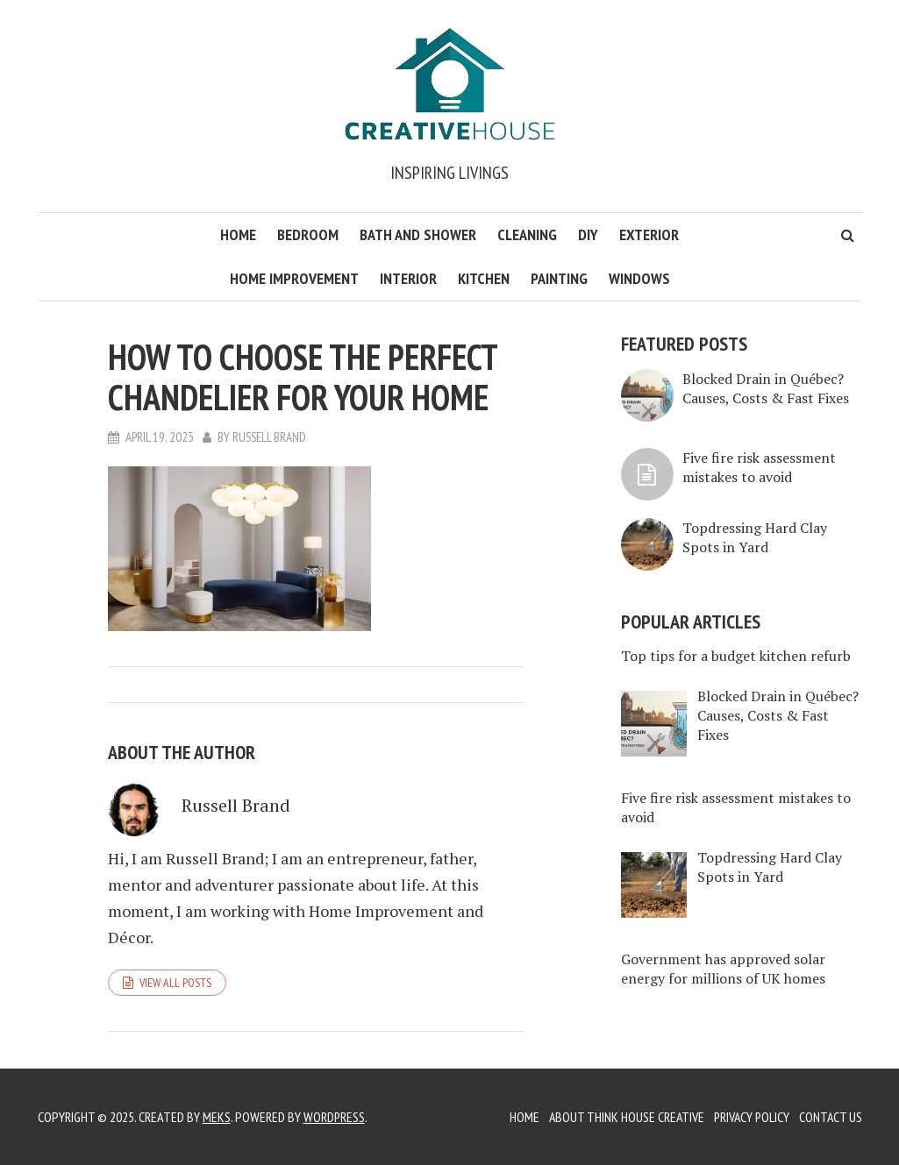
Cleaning (527, 234)
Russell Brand (270, 437)
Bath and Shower (418, 234)
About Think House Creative (622, 1117)
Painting (559, 278)
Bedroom (308, 234)
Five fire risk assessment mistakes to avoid (759, 467)
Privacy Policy (749, 1117)
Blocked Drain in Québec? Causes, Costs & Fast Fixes (765, 388)
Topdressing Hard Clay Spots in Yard (754, 537)
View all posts (175, 983)
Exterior (649, 234)
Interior (408, 278)
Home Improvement (294, 278)
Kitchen (484, 278)
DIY (588, 234)
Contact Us (830, 1117)
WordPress (334, 1117)
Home (238, 234)
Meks (217, 1117)
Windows (639, 278)
